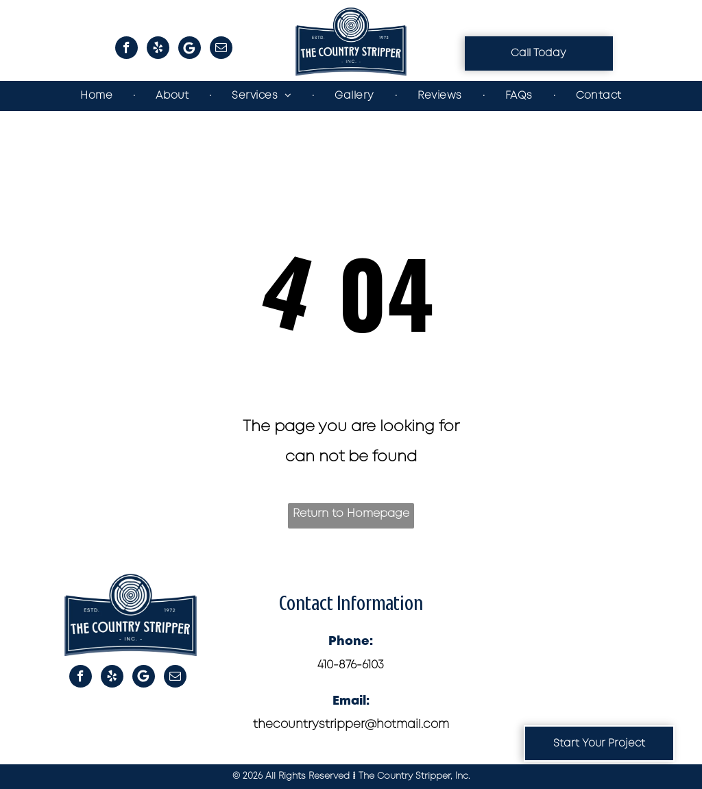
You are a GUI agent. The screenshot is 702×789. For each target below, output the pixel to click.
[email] (221, 49)
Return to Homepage (351, 514)
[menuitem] (97, 96)
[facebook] (126, 49)
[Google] (189, 49)
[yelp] (158, 49)
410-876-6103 (350, 665)
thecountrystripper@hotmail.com (351, 725)
